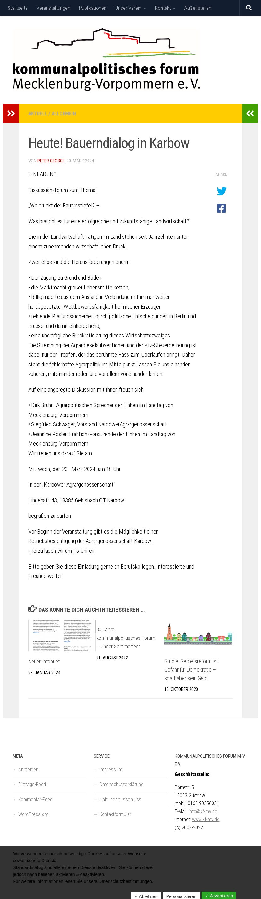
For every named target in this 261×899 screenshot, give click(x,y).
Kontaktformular (115, 814)
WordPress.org (33, 814)
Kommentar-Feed (35, 799)
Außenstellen (197, 8)
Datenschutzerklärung (121, 784)
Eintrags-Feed (32, 784)
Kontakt (163, 8)
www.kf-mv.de (205, 819)
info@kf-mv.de (203, 811)
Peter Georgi (50, 160)
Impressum (110, 769)
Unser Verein (128, 8)
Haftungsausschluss (120, 799)
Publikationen (92, 8)
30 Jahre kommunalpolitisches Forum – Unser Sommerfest (126, 637)
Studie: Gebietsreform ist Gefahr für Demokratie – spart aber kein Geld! (191, 669)
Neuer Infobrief (44, 660)
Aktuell (38, 113)
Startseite (18, 8)
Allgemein (65, 113)
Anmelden (28, 769)
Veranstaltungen (53, 8)
